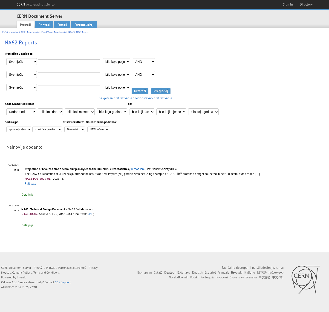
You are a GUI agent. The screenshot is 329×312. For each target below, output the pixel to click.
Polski (194, 277)
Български (144, 272)
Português (207, 277)
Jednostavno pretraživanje (153, 98)
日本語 (262, 272)
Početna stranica (10, 32)
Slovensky (237, 277)
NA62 (71, 32)
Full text (30, 183)
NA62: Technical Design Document (43, 209)
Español (210, 272)
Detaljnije (27, 194)
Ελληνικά (183, 272)
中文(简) (264, 277)
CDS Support (63, 282)
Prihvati (44, 25)
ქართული (275, 272)
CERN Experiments (30, 32)
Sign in (288, 4)
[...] (257, 174)
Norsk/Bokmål (178, 277)
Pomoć (62, 25)
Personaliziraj (84, 25)
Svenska (251, 277)
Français (223, 272)
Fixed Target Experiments (53, 32)
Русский (222, 277)
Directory (306, 4)
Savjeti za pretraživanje (115, 98)
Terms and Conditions (46, 272)
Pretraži (25, 25)
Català (158, 272)
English (197, 272)
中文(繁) (277, 277)
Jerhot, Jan (137, 169)
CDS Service (19, 282)
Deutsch (170, 272)
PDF (90, 214)
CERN (36, 4)
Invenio (21, 277)
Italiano (249, 272)
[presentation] (175, 173)
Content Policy (21, 272)
